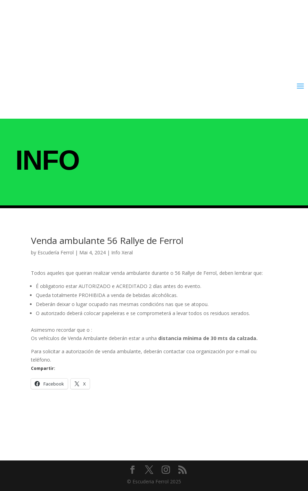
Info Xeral (122, 252)
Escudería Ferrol (56, 252)
